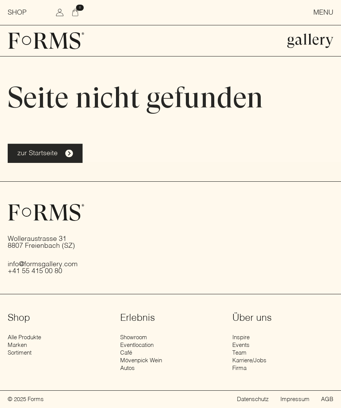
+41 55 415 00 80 (35, 271)
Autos (127, 368)
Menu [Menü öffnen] (323, 12)
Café (126, 353)
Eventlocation (137, 345)
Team (239, 353)
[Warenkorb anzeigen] (75, 12)
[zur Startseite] (46, 40)
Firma (239, 368)
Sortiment (19, 353)
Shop (17, 12)
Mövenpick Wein (141, 360)
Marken (17, 345)
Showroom (133, 337)
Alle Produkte (24, 337)
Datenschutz (253, 399)
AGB (327, 399)
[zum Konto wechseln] (59, 12)
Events (241, 345)
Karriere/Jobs (249, 360)
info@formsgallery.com (43, 264)
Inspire (241, 337)
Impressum (295, 399)
